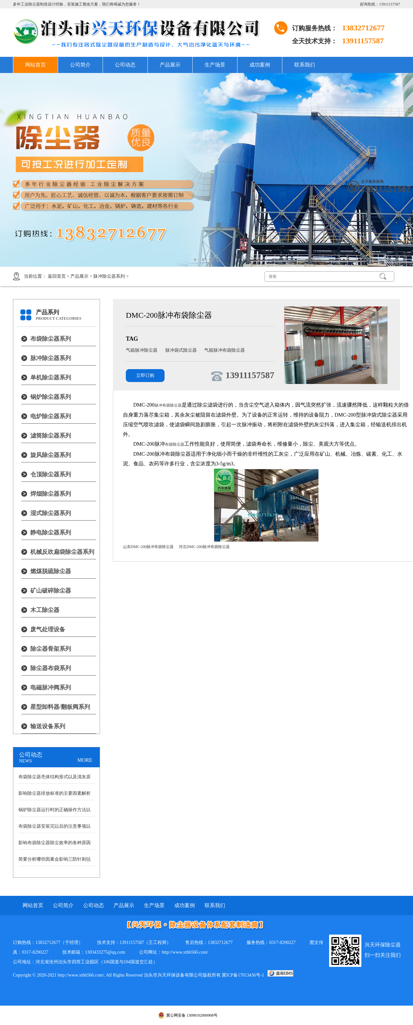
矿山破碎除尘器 (50, 590)
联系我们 (304, 64)
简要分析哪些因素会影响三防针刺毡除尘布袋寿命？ (54, 861)
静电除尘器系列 (50, 532)
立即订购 (145, 375)
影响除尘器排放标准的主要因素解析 (54, 793)
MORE (84, 760)
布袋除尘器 (174, 444)
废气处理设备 (47, 629)
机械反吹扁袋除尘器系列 (62, 552)
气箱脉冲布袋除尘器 (224, 350)
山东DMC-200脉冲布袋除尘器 (148, 546)
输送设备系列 (47, 726)
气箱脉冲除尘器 (142, 350)
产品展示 (170, 64)
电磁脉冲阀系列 (50, 687)
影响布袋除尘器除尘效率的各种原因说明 (54, 844)
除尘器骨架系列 (50, 649)
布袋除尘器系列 (50, 339)
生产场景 (215, 64)
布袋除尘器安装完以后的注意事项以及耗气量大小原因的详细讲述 (54, 828)
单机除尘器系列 (50, 377)
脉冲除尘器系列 (109, 276)
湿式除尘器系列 (50, 513)
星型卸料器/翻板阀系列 (60, 707)
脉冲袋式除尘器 (181, 350)
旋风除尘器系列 (50, 455)
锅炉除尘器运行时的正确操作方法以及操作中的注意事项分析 (54, 811)
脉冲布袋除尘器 (168, 405)
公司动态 (125, 64)
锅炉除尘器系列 (50, 397)
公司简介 (80, 64)
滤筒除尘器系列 (50, 435)
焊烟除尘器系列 (50, 494)
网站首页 (35, 64)
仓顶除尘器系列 (50, 474)
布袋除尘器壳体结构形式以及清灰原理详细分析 (54, 778)
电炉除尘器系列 (50, 416)
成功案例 (259, 64)
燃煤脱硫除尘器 (50, 571)
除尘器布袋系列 (50, 668)
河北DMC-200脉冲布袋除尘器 (204, 546)
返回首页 (57, 276)
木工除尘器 (44, 610)
